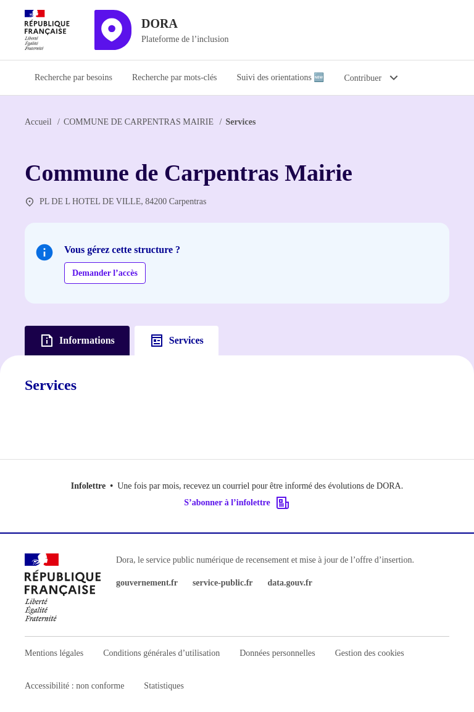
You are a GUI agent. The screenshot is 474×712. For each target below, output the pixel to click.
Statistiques (164, 685)
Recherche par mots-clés (174, 77)
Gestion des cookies (369, 653)
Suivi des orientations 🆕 (281, 77)
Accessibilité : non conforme (74, 685)
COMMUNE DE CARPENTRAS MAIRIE (139, 121)
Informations (77, 340)
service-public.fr (223, 582)
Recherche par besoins (73, 77)
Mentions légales (54, 653)
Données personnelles (277, 653)
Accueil (38, 121)
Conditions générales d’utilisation (161, 653)
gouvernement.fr (147, 582)
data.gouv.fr (290, 582)
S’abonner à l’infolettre (236, 502)
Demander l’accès (105, 273)
